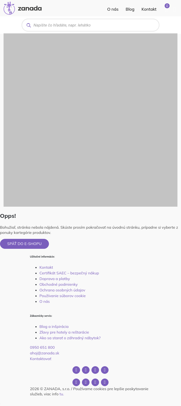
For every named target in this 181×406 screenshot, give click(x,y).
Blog (130, 9)
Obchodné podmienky (58, 284)
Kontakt (149, 9)
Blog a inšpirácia (54, 326)
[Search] (29, 25)
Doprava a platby (54, 278)
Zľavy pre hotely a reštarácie (64, 332)
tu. (62, 394)
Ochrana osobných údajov (62, 290)
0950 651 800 (42, 347)
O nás (113, 9)
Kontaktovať (40, 358)
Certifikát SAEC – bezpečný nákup (69, 273)
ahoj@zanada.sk (44, 353)
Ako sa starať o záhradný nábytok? (69, 337)
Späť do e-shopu (24, 243)
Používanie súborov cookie (62, 295)
